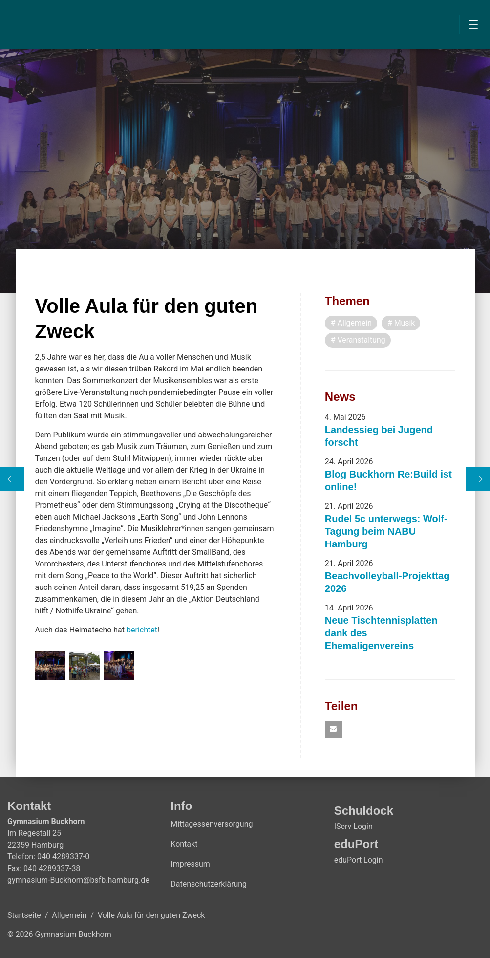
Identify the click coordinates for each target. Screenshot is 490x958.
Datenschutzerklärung (208, 884)
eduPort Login (358, 860)
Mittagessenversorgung (211, 824)
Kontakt (183, 844)
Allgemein (69, 915)
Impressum (190, 864)
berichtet (142, 629)
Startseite (24, 915)
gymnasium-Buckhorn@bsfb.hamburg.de (78, 880)
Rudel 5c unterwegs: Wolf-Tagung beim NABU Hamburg (386, 531)
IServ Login (353, 826)
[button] (333, 730)
